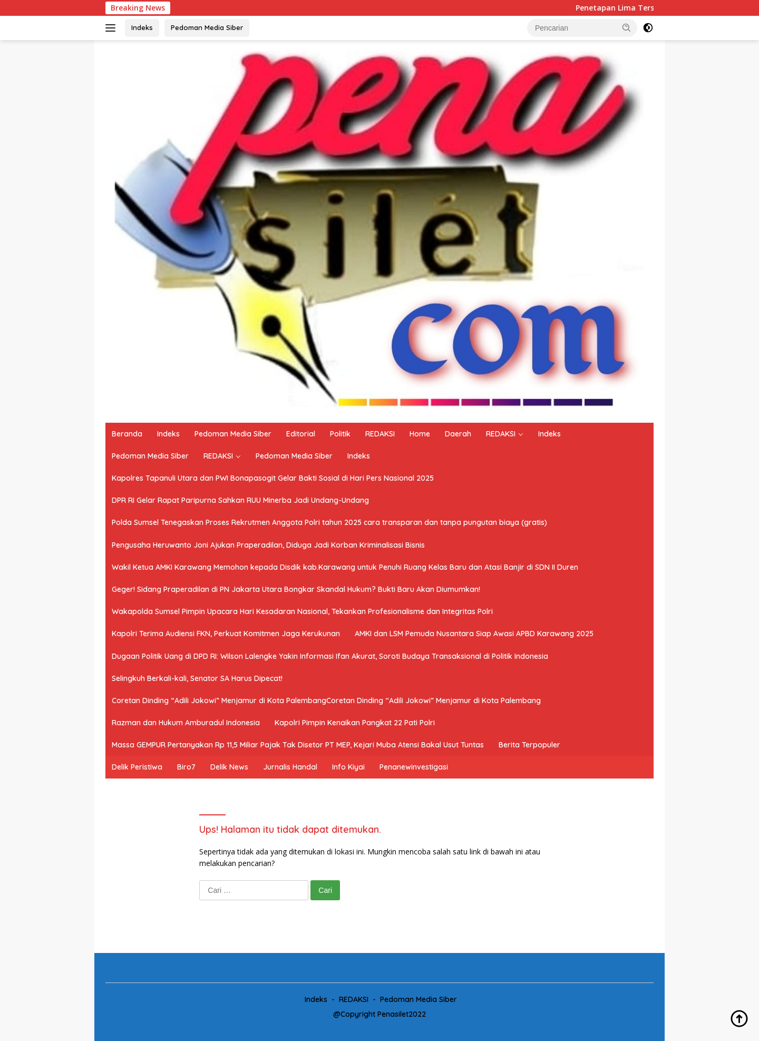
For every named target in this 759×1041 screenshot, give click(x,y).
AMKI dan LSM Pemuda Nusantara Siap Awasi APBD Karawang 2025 (474, 633)
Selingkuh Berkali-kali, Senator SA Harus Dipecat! (197, 678)
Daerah (458, 434)
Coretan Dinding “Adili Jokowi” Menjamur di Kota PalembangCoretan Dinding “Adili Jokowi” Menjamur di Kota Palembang (326, 700)
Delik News (229, 767)
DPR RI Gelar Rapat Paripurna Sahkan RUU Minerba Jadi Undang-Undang (240, 500)
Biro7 (186, 767)
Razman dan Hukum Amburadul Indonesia (186, 722)
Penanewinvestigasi (414, 767)
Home (420, 434)
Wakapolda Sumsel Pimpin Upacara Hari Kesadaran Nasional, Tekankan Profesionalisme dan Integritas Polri (302, 611)
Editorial (300, 434)
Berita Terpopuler (529, 745)
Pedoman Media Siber (207, 27)
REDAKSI (380, 434)
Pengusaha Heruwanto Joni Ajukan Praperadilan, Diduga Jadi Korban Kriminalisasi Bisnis (268, 545)
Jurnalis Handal (290, 767)
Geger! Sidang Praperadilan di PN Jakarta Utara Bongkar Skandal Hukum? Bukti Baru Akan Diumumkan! (296, 589)
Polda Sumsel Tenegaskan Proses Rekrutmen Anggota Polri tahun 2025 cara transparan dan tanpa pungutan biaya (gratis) (329, 522)
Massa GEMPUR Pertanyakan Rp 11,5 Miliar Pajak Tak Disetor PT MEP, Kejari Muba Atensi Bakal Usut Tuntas (298, 745)
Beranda (127, 434)
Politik (340, 434)
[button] (626, 27)
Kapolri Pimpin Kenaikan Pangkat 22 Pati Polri (355, 722)
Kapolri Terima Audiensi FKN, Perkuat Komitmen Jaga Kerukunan (226, 633)
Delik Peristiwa (137, 767)
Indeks (142, 27)
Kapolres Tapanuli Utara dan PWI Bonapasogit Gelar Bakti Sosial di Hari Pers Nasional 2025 (273, 478)
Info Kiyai (348, 767)
